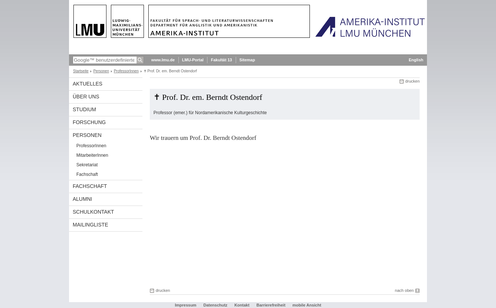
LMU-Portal (193, 60)
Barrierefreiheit (271, 305)
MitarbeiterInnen (92, 155)
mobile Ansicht (306, 305)
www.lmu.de (163, 60)
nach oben (404, 290)
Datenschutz (215, 305)
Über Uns (86, 96)
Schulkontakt (93, 212)
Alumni (82, 199)
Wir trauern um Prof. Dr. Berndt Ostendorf (203, 137)
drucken (412, 81)
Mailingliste (90, 225)
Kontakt (241, 305)
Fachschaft (87, 174)
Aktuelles (87, 84)
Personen (101, 71)
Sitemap (247, 60)
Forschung (89, 122)
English (416, 60)
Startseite (80, 71)
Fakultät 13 (221, 60)
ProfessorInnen (126, 71)
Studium (84, 109)
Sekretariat (87, 164)
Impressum (185, 305)
